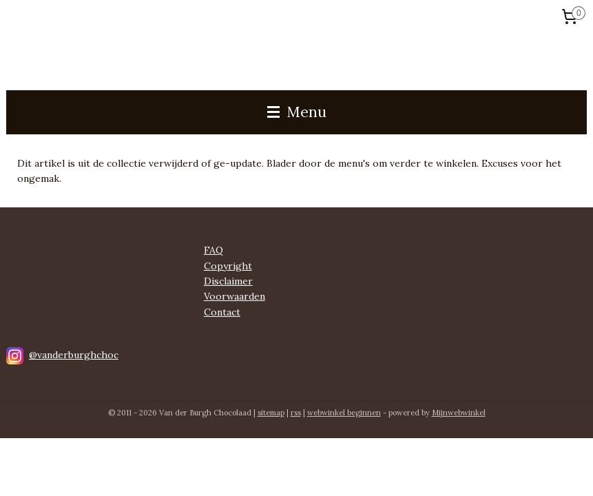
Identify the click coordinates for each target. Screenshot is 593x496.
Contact (222, 312)
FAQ (213, 250)
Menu (296, 112)
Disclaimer (228, 281)
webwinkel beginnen (344, 412)
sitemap (271, 412)
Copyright (228, 266)
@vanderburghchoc (73, 355)
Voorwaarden (234, 296)
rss (296, 412)
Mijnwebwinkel (459, 412)
